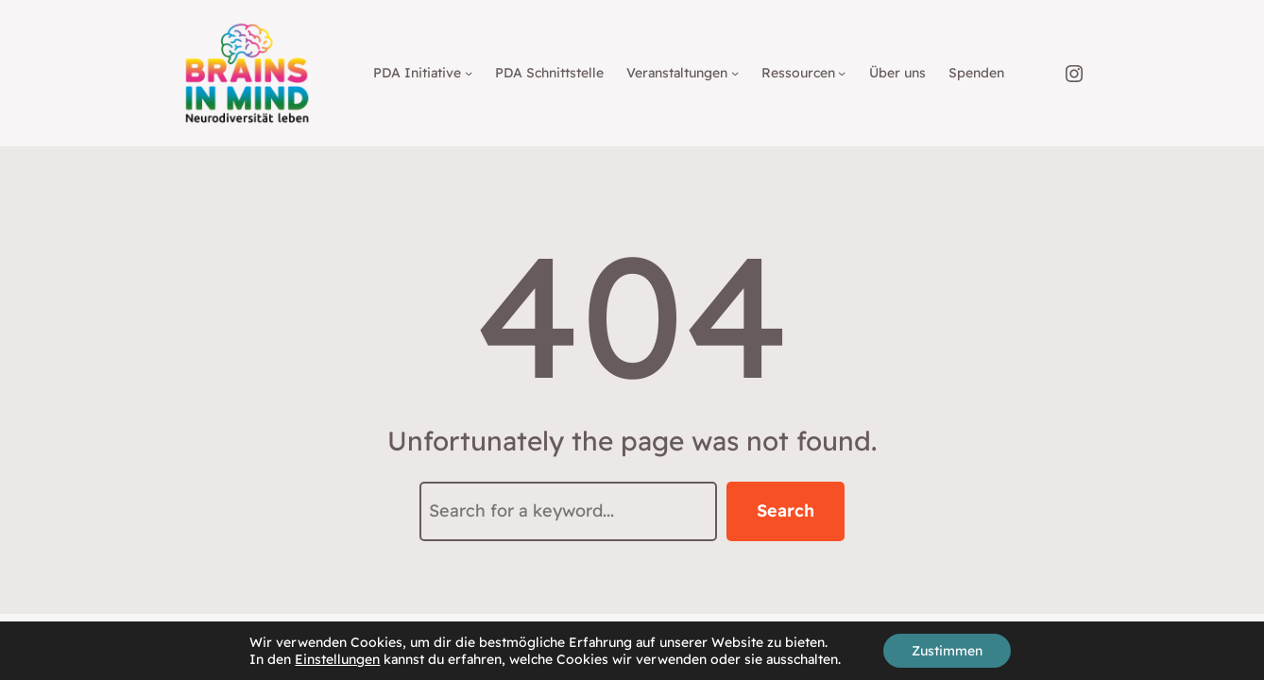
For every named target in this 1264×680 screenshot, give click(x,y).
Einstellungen (337, 659)
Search (785, 510)
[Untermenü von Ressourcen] (842, 72)
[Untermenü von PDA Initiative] (468, 72)
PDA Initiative (417, 72)
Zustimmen (947, 650)
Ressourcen (798, 72)
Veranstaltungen (676, 72)
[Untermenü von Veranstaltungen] (735, 72)
